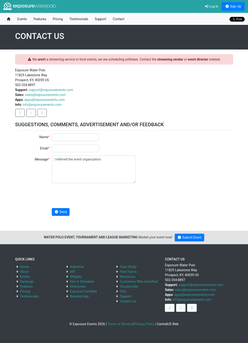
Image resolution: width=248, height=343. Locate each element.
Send (61, 212)
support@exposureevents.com (51, 90)
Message (41, 159)
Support (100, 19)
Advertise (77, 267)
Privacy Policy (144, 324)
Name (43, 137)
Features (39, 19)
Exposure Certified (83, 291)
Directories (78, 286)
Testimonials (78, 19)
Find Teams (128, 272)
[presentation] (87, 196)
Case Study (128, 267)
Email (44, 148)
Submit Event (190, 237)
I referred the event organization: (94, 169)
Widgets (76, 276)
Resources (127, 276)
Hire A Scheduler (82, 281)
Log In (211, 6)
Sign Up (233, 6)
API (72, 272)
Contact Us (128, 301)
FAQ (123, 291)
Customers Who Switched (138, 281)
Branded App (79, 296)
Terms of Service (119, 324)
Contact (118, 19)
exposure (29, 6)
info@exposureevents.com (42, 105)
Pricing (58, 19)
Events (22, 19)
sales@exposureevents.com (45, 95)
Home (24, 267)
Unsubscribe (129, 286)
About (24, 272)
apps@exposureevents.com (44, 100)
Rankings (26, 281)
